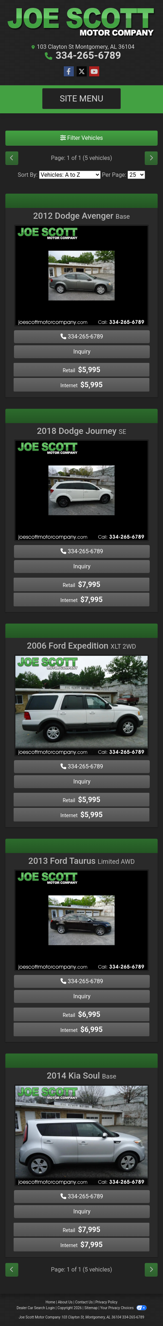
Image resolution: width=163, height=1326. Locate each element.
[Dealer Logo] (81, 23)
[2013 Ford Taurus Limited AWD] (81, 921)
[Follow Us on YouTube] (94, 71)
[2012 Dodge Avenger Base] (81, 276)
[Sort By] (70, 175)
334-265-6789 (88, 55)
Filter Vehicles (81, 137)
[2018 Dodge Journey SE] (81, 491)
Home (50, 1302)
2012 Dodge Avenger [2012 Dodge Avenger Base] (81, 216)
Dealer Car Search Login (35, 1308)
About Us (65, 1302)
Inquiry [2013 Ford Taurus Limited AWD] (81, 996)
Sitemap (90, 1308)
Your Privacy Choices (123, 1308)
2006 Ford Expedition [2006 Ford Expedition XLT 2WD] (81, 646)
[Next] (151, 158)
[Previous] (11, 158)
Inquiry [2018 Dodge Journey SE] (81, 566)
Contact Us (84, 1302)
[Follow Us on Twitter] (82, 71)
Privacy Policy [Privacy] (106, 1302)
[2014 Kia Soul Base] (81, 1136)
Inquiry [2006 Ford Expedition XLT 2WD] (81, 781)
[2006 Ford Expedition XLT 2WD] (81, 706)
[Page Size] (136, 175)
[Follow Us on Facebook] (69, 71)
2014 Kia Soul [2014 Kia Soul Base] (81, 1076)
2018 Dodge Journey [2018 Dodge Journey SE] (81, 431)
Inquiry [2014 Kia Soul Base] (81, 1211)
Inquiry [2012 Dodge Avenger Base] (81, 351)
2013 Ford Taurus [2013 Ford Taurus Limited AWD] (81, 861)
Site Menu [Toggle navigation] (82, 99)
